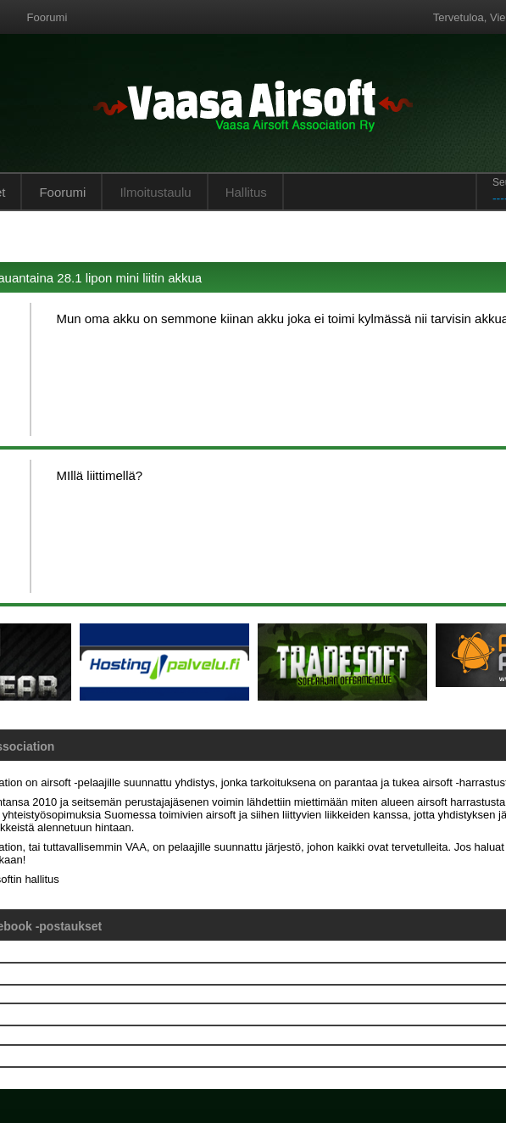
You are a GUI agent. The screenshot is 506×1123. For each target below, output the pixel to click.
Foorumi (47, 17)
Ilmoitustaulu (155, 192)
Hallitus (246, 192)
